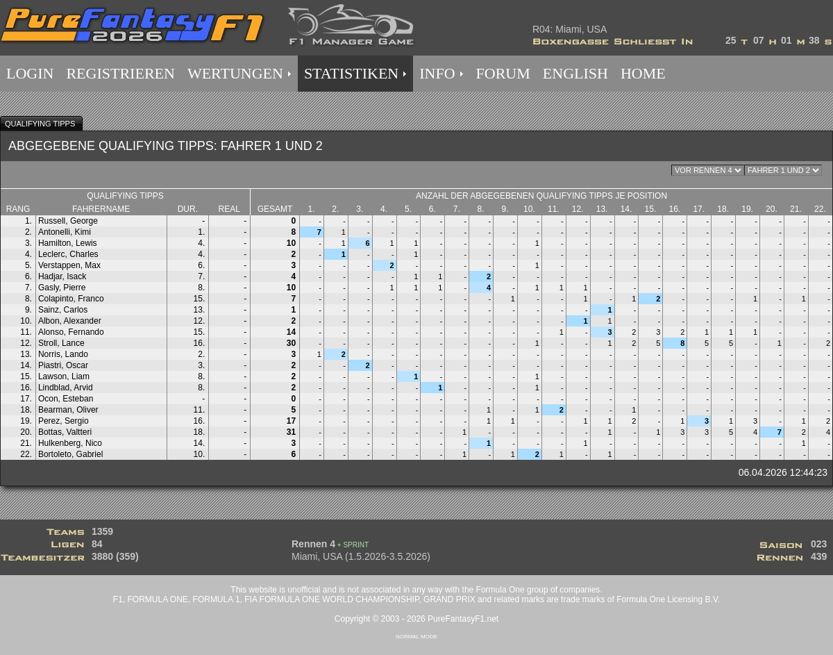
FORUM (503, 73)
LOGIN (29, 73)
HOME (643, 73)
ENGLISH (575, 73)
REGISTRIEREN (120, 73)
